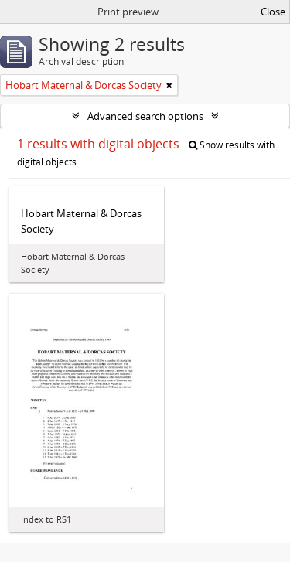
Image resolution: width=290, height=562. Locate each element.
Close (273, 12)
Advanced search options (145, 116)
